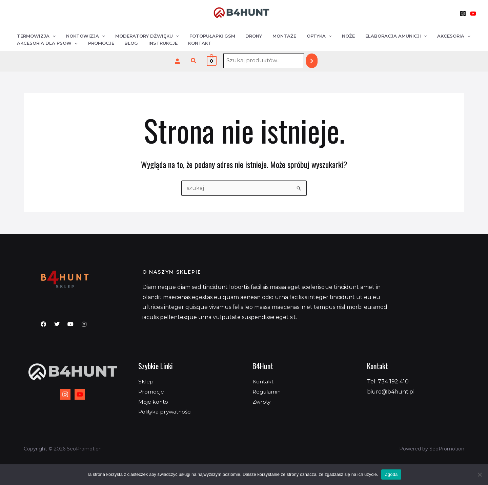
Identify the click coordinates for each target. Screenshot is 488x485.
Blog (127, 43)
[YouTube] (473, 13)
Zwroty (262, 402)
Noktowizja (83, 35)
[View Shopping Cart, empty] (212, 61)
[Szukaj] (312, 61)
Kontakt (192, 43)
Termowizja (35, 35)
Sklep (146, 381)
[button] (194, 61)
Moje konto (153, 402)
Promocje (99, 43)
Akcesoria (438, 35)
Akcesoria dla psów (46, 43)
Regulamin (267, 391)
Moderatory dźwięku (143, 35)
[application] (52, 35)
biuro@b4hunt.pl (391, 391)
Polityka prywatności (166, 411)
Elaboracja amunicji (382, 35)
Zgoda (391, 474)
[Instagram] (463, 13)
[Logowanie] (177, 61)
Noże (336, 35)
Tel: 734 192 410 (388, 381)
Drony (246, 35)
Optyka (308, 35)
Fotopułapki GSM (206, 35)
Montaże (275, 35)
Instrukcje (157, 43)
